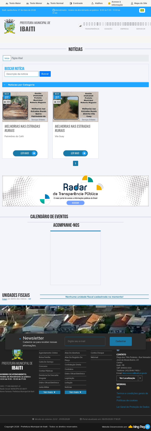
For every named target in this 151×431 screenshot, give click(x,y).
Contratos (69, 369)
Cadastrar (121, 341)
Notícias (68, 387)
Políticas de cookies (126, 400)
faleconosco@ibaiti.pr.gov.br (135, 373)
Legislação (69, 378)
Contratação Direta (73, 365)
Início (7, 58)
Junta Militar (44, 387)
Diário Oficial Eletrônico (49, 383)
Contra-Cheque (97, 353)
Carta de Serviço (46, 362)
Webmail (94, 357)
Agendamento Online (48, 353)
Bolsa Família (44, 357)
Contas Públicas (46, 371)
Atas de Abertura (72, 353)
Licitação (68, 383)
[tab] (80, 26)
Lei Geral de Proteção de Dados (132, 407)
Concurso (43, 366)
